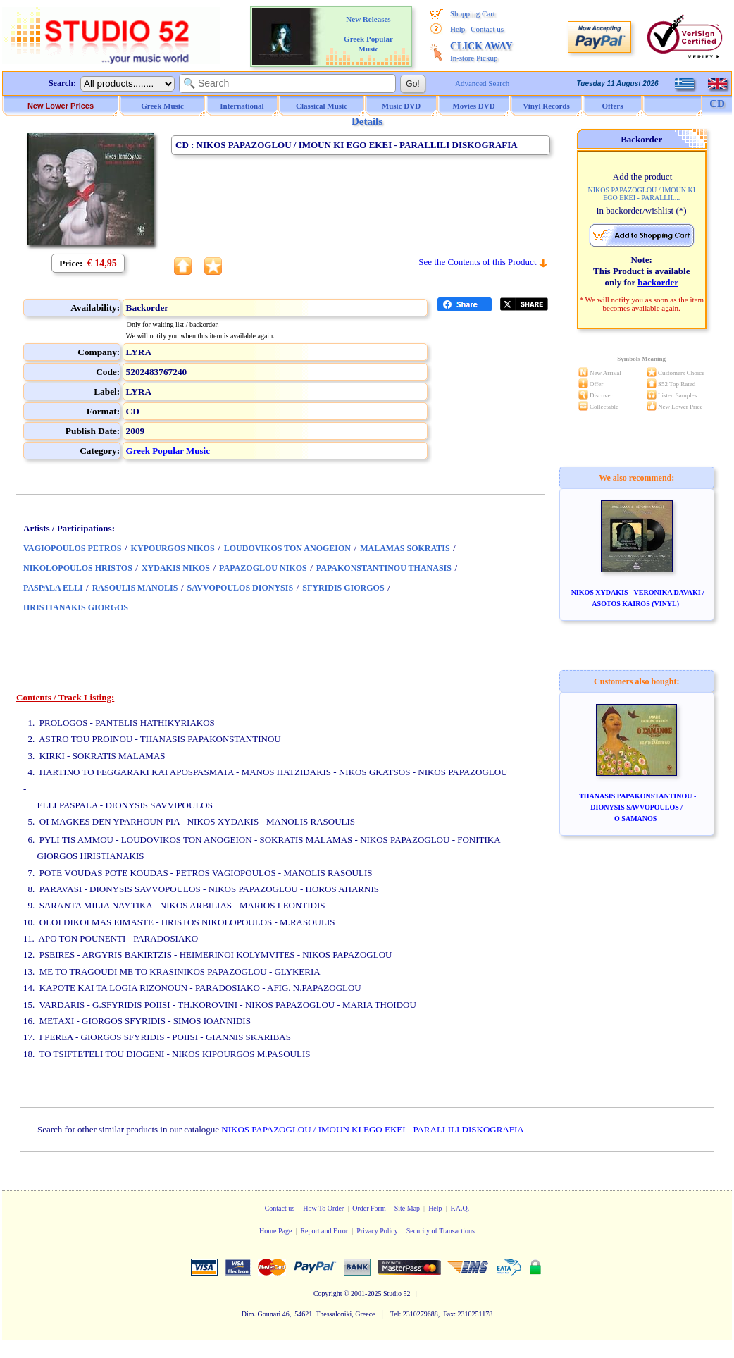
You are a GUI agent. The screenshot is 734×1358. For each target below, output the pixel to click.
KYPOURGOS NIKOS (173, 548)
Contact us (487, 29)
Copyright (327, 1293)
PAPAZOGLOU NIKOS (263, 568)
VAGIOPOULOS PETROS (72, 548)
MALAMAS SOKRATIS (404, 548)
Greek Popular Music (168, 450)
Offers (612, 105)
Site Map (407, 1208)
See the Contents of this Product (477, 262)
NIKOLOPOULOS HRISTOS (77, 568)
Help (457, 29)
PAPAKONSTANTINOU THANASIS (384, 568)
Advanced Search (482, 83)
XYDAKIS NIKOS (176, 568)
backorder (657, 282)
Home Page (275, 1231)
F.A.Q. (460, 1208)
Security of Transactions (440, 1231)
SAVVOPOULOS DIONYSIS (240, 588)
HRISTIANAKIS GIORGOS (75, 607)
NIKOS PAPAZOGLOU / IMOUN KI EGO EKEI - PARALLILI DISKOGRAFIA (372, 1129)
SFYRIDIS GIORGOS (343, 588)
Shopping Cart (472, 13)
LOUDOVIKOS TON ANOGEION (287, 548)
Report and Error (324, 1231)
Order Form (369, 1208)
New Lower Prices (60, 105)
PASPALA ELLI (53, 588)
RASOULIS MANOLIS (135, 588)
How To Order (323, 1208)
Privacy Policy (377, 1231)
